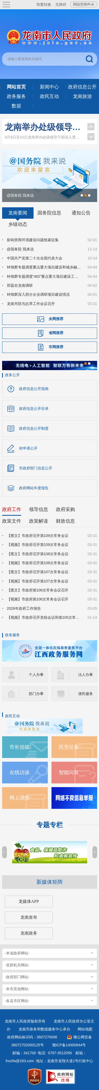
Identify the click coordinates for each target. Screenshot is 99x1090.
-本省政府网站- (17, 953)
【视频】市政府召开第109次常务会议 (37, 544)
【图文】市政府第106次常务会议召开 (37, 590)
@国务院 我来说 (20, 249)
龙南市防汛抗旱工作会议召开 (31, 304)
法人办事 (85, 674)
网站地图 (85, 1029)
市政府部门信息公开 (35, 468)
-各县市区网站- (17, 1001)
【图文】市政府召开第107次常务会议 (37, 572)
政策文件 (11, 521)
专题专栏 (49, 824)
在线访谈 (20, 772)
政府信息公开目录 (34, 408)
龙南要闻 (17, 213)
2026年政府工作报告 (24, 608)
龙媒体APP (28, 901)
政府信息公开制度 (34, 428)
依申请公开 (28, 448)
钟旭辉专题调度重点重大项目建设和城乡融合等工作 (44, 267)
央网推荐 (56, 319)
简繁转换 (43, 4)
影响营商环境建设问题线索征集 (33, 240)
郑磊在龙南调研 (20, 285)
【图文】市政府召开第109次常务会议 (37, 535)
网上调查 (20, 798)
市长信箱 (20, 747)
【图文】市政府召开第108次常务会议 (37, 554)
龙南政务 (28, 933)
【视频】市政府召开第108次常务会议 (37, 563)
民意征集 (69, 747)
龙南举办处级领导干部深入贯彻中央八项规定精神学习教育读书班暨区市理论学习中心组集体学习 (43, 127)
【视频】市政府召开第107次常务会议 (37, 581)
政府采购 (65, 509)
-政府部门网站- (17, 977)
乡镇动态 (17, 224)
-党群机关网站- (17, 965)
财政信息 (65, 521)
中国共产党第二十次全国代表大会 (34, 258)
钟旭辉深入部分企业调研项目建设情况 (38, 294)
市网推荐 (56, 347)
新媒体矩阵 (49, 882)
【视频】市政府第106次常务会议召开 (37, 599)
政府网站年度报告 (34, 488)
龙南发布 (28, 917)
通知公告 (81, 213)
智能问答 (69, 772)
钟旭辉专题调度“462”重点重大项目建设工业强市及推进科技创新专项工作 (44, 276)
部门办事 (36, 694)
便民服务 (85, 694)
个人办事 (36, 674)
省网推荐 (56, 333)
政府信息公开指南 (34, 389)
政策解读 (38, 521)
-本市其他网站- (17, 989)
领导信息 (38, 509)
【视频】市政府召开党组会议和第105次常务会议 (44, 617)
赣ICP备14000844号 (69, 1045)
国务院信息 (49, 213)
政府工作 (11, 509)
